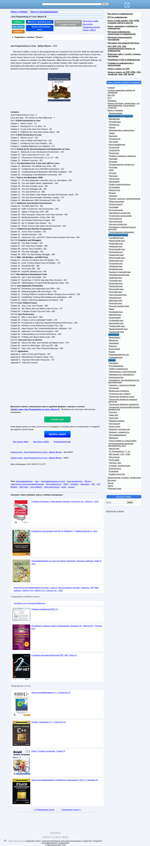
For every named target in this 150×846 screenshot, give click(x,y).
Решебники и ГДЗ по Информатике (124, 60)
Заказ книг (113, 415)
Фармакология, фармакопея (121, 375)
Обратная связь (115, 489)
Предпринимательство (119, 355)
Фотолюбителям (116, 366)
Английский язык (116, 238)
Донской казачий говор (119, 306)
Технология (114, 147)
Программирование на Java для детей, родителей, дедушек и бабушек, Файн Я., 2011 (66, 562)
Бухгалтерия (114, 349)
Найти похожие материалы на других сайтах (68, 23)
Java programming (75, 481)
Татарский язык (116, 263)
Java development (53, 484)
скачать (71, 487)
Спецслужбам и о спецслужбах (122, 441)
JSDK (65, 484)
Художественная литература (121, 165)
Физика (112, 127)
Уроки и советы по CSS (119, 69)
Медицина (113, 438)
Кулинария (113, 471)
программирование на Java (53, 481)
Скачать (18, 22)
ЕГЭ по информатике (117, 17)
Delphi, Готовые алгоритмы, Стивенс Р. (48, 751)
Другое (111, 483)
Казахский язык (116, 283)
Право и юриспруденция (119, 184)
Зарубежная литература (119, 213)
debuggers (84, 484)
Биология (113, 136)
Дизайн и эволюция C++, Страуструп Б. (48, 722)
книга (63, 487)
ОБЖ (111, 170)
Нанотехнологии (116, 377)
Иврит (111, 309)
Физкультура (114, 190)
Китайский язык (116, 312)
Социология (114, 150)
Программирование (117, 435)
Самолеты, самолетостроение (122, 385)
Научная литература (118, 224)
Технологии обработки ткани (121, 397)
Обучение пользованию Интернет (123, 43)
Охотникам (114, 388)
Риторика (113, 167)
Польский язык (115, 292)
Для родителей (115, 221)
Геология (113, 412)
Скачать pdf (57, 419)
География (114, 207)
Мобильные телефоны (119, 391)
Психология (114, 179)
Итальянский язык (117, 249)
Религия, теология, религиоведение (124, 199)
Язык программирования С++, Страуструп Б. (51, 693)
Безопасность (115, 468)
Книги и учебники (115, 110)
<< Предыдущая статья (44, 810)
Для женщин (114, 424)
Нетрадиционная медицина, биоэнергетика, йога (121, 445)
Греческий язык (116, 286)
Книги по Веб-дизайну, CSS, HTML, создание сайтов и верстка (124, 22)
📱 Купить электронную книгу (39, 28)
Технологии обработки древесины (124, 404)
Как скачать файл (20, 442)
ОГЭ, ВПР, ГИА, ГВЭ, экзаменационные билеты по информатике (121, 48)
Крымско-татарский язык (120, 272)
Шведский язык (115, 300)
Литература (114, 125)
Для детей (113, 142)
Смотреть (18, 31)
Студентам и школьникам (120, 216)
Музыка (112, 193)
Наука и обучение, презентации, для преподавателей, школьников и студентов (124, 105)
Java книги (113, 418)
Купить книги (57, 434)
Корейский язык (116, 269)
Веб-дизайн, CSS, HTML (119, 454)
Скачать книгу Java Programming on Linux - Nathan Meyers (36, 452)
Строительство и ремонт (120, 394)
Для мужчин (114, 457)
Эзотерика (113, 363)
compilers (74, 484)
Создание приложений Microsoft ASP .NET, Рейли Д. (54, 655)
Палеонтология (116, 204)
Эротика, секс (115, 463)
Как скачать (88, 24)
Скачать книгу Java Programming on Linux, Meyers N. (35, 409)
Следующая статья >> (71, 810)
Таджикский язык (116, 332)
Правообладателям (62, 442)
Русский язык (115, 122)
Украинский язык (116, 255)
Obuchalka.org (16, 841)
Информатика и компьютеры (121, 130)
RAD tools (24, 487)
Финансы (113, 346)
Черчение (113, 176)
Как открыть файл (90, 21)
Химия (112, 133)
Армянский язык (116, 261)
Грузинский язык (116, 320)
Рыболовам (114, 460)
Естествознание (116, 210)
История (112, 173)
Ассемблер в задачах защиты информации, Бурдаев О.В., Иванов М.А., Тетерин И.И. (66, 627)
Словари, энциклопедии (119, 466)
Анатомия (113, 159)
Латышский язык (116, 289)
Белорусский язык (117, 258)
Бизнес (112, 352)
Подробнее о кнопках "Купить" (28, 37)
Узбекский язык (115, 266)
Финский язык (115, 315)
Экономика (114, 343)
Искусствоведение (117, 145)
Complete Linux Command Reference (29, 603)
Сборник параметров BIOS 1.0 (44, 609)
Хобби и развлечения (118, 369)
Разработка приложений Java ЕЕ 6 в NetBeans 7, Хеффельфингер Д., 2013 (64, 531)
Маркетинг (113, 340)
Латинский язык (116, 252)
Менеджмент (114, 338)
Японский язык (115, 303)
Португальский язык (118, 295)
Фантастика (114, 449)
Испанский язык (116, 244)
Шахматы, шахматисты (119, 432)
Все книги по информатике (120, 14)
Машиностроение (117, 421)
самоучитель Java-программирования (27, 484)
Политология (114, 139)
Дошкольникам (115, 113)
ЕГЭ (109, 98)
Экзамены (112, 101)
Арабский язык (115, 278)
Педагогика (114, 153)
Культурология (115, 219)
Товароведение (116, 357)
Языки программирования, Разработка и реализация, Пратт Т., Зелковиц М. (64, 780)
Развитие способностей (119, 429)
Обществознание (116, 202)
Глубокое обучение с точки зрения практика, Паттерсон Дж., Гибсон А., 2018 (65, 501)
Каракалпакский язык (118, 329)
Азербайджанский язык (119, 275)
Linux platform (36, 487)
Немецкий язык (115, 246)
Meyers (88, 481)
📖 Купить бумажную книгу (40, 22)
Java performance (51, 487)
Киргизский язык (116, 323)
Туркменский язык (117, 326)
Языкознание (115, 318)
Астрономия (114, 187)
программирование (24, 481)
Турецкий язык (115, 281)
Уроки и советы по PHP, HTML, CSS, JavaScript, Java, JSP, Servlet (124, 73)
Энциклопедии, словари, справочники (124, 478)
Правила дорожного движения (122, 156)
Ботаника (113, 162)
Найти (110, 486)
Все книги (112, 480)
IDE (93, 484)
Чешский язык (115, 298)
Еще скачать (18, 27)
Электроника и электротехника (122, 372)
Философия (114, 182)
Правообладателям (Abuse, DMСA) (91, 28)
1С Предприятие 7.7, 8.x (119, 451)
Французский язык (117, 241)
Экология (113, 196)
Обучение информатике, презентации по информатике (122, 33)
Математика (114, 119)
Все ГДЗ (111, 95)
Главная (111, 88)
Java (37, 481)
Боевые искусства (117, 474)
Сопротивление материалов (121, 232)
